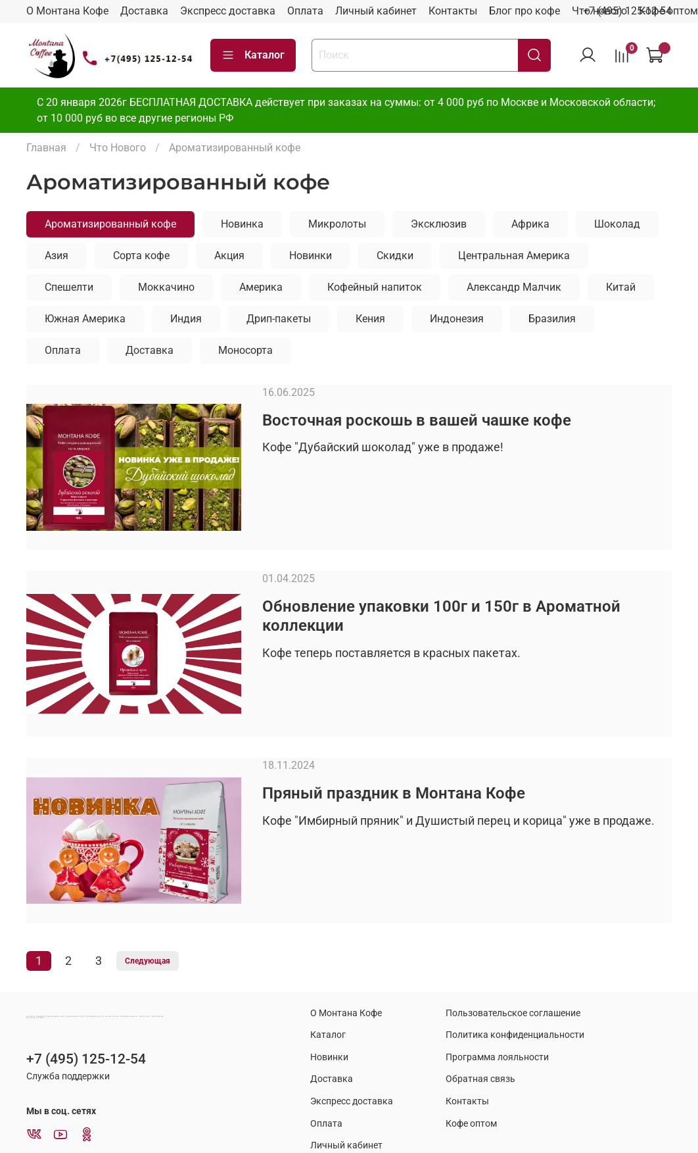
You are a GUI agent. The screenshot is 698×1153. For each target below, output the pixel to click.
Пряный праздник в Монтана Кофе (393, 793)
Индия (186, 318)
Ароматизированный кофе (110, 224)
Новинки (310, 255)
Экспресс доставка (227, 11)
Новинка (242, 224)
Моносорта (245, 350)
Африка (530, 224)
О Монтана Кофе (67, 11)
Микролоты (337, 224)
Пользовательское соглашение (513, 1013)
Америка (261, 287)
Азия (56, 255)
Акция (229, 255)
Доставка (144, 11)
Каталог (253, 55)
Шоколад (617, 224)
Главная (46, 147)
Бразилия (552, 318)
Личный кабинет (376, 11)
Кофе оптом (471, 1123)
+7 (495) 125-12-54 (627, 11)
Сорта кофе (141, 255)
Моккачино (166, 287)
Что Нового (117, 147)
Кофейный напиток (374, 287)
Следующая (147, 961)
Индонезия (457, 318)
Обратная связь (480, 1079)
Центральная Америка (514, 255)
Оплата (305, 11)
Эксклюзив (439, 224)
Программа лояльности (497, 1057)
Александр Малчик (514, 287)
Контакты (453, 11)
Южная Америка (85, 318)
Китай (621, 287)
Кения (370, 318)
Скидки (395, 255)
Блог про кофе (524, 11)
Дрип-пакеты (278, 318)
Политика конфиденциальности (515, 1035)
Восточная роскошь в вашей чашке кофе (416, 420)
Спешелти (69, 287)
